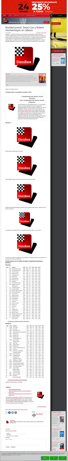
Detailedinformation (45, 458)
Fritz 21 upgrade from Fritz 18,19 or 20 (58, 415)
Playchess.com (17, 398)
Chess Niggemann (39, 414)
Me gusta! (38, 32)
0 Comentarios (43, 32)
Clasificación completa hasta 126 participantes (18, 321)
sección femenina (22, 114)
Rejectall (54, 458)
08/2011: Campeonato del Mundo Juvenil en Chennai (17, 409)
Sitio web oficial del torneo (15, 389)
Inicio (10, 15)
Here (26, 454)
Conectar (60, 15)
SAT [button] (22, 15)
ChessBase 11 (25, 401)
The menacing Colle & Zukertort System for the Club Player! (58, 55)
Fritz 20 (8, 74)
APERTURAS (16, 15)
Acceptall (62, 458)
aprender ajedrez (31, 15)
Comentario (7, 437)
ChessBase (12, 420)
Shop (4, 15)
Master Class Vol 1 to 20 (58, 442)
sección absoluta (27, 110)
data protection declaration (16, 455)
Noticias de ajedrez (17, 22)
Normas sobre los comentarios (10, 430)
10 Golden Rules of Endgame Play (57, 429)
